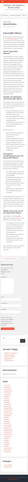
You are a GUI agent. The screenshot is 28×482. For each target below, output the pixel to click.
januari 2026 (7, 389)
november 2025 (8, 391)
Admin (4, 26)
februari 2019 (7, 451)
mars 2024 (7, 423)
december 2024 (8, 408)
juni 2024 (6, 419)
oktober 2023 (7, 432)
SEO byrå (22, 258)
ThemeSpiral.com (15, 479)
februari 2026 (7, 387)
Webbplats (3, 309)
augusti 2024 (7, 415)
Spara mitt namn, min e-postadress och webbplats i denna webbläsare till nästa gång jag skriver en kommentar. (7, 321)
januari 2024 (7, 427)
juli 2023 (6, 438)
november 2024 (8, 410)
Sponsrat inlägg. (7, 21)
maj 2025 (6, 398)
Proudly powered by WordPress (8, 477)
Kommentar (4, 277)
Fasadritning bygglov (17, 15)
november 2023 (8, 430)
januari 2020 (7, 449)
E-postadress (4, 303)
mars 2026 (7, 385)
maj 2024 (6, 421)
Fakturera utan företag (10, 258)
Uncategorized (7, 467)
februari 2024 (7, 425)
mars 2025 (7, 402)
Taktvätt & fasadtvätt (9, 356)
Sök (4, 338)
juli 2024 (6, 417)
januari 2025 (7, 406)
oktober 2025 (7, 392)
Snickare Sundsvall (8, 360)
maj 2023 (6, 442)
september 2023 (8, 434)
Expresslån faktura (12, 38)
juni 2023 (6, 440)
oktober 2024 (7, 411)
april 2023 (6, 444)
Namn (2, 297)
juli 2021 (6, 446)
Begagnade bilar (8, 358)
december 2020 (8, 448)
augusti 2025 (7, 394)
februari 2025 (7, 404)
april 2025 (6, 400)
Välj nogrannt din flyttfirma (11, 353)
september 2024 (8, 413)
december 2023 (8, 429)
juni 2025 (6, 396)
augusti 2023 (7, 436)
